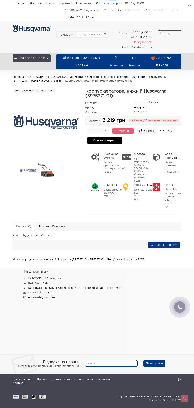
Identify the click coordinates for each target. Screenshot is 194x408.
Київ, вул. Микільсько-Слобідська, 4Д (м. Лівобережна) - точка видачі (75, 288)
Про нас (19, 3)
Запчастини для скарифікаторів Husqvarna (99, 77)
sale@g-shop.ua (38, 293)
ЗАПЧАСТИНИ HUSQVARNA (47, 77)
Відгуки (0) (23, 226)
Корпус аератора (33, 259)
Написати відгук (164, 244)
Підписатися (154, 363)
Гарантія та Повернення (75, 3)
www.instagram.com (41, 297)
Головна (18, 77)
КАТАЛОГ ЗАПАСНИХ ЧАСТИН (81, 62)
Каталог (31, 56)
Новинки (116, 62)
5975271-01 (97, 259)
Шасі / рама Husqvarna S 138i (41, 81)
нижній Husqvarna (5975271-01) (67, 259)
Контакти (102, 3)
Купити (123, 130)
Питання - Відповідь (52, 226)
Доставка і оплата (42, 3)
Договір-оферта (23, 379)
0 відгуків (154, 102)
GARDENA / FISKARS (162, 62)
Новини (134, 62)
